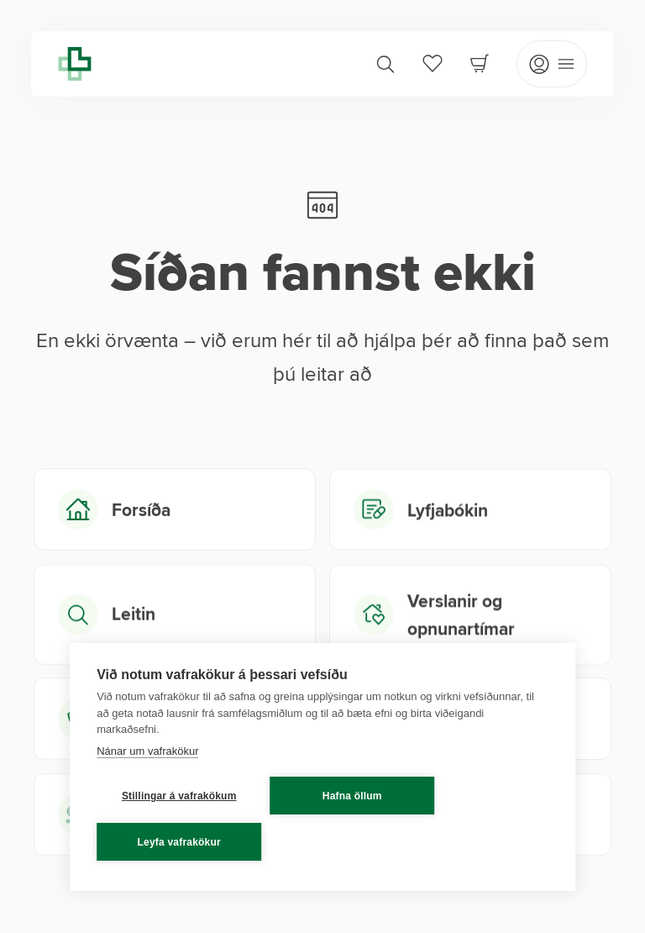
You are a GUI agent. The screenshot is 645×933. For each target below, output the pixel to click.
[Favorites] (432, 63)
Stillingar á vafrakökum (179, 796)
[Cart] (479, 63)
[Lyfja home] (75, 64)
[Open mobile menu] (552, 63)
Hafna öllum (352, 796)
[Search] (385, 64)
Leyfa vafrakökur (179, 842)
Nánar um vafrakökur (147, 751)
